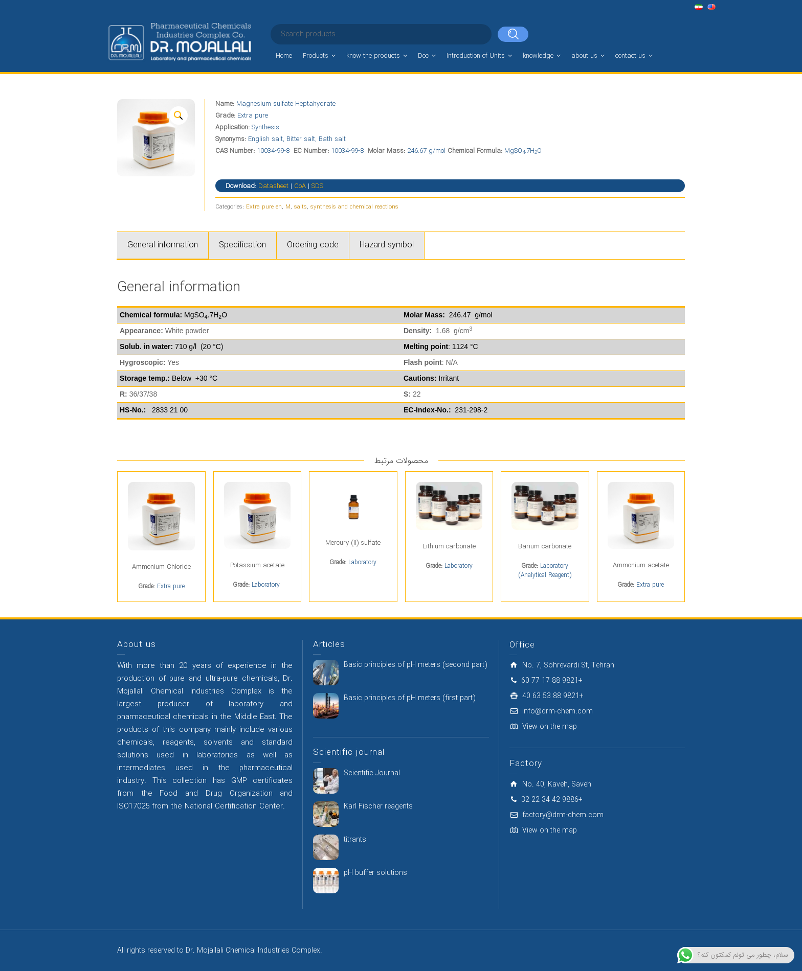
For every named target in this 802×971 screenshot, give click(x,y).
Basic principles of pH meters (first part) (409, 698)
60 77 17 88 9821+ (552, 680)
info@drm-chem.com (557, 711)
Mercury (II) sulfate (353, 543)
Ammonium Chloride (161, 567)
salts (300, 207)
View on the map (549, 726)
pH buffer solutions (375, 872)
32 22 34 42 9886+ (552, 799)
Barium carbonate (544, 546)
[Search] (513, 34)
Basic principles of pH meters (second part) (415, 665)
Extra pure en (264, 207)
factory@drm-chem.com (563, 815)
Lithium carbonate (449, 546)
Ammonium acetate (641, 565)
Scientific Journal (372, 773)
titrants (355, 839)
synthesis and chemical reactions (354, 207)
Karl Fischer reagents (378, 806)
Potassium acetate (257, 565)
